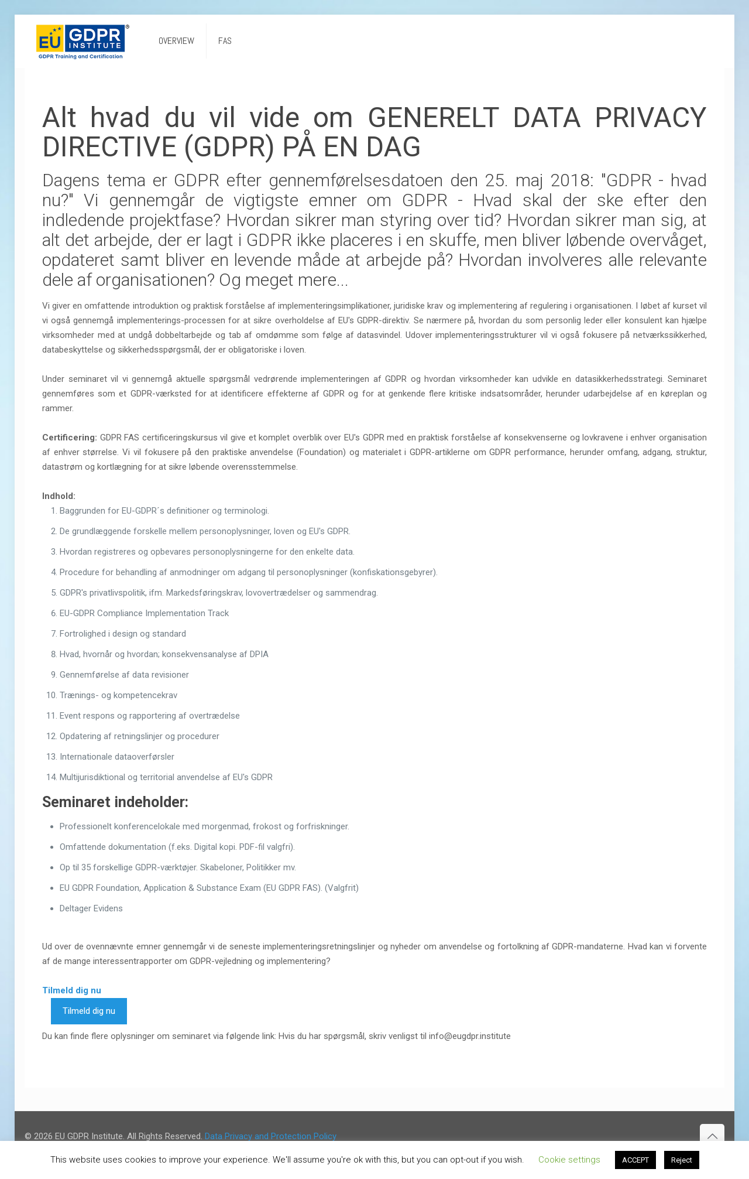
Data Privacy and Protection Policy (270, 1136)
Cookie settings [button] (569, 1159)
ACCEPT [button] (635, 1160)
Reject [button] (681, 1160)
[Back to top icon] (712, 1136)
